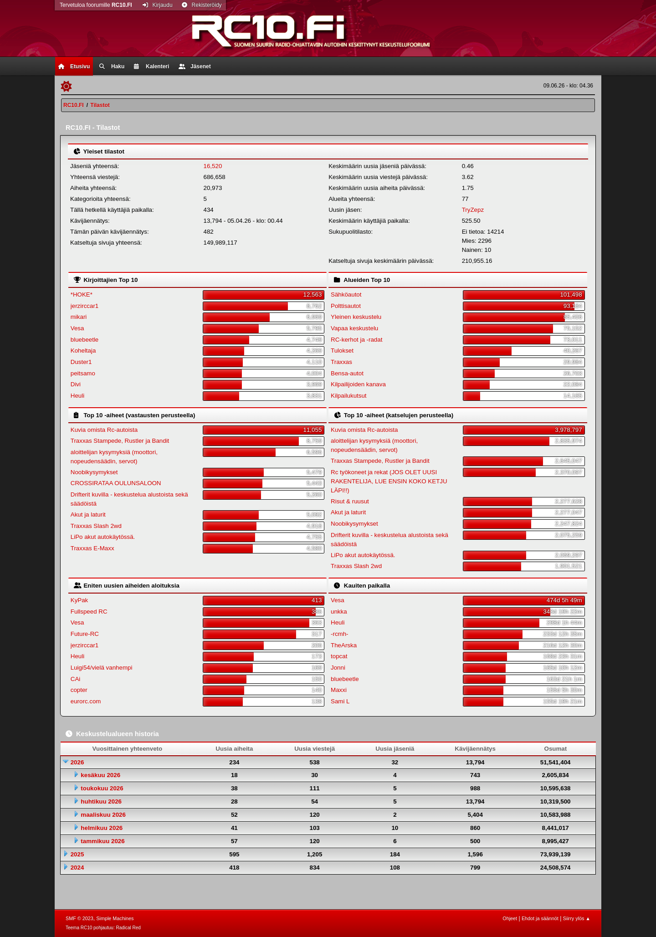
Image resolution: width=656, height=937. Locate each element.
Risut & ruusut (350, 501)
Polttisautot (346, 305)
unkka (339, 611)
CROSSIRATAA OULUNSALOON (116, 483)
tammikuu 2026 (102, 841)
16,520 (213, 166)
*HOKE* (81, 294)
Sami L (340, 701)
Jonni (338, 667)
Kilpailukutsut (349, 395)
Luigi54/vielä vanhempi (102, 667)
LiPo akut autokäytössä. (103, 536)
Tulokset (342, 350)
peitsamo (83, 373)
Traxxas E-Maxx (92, 548)
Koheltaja (83, 350)
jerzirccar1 (84, 305)
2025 (77, 854)
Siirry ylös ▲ (576, 918)
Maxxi (339, 689)
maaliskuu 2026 (103, 814)
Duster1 (81, 361)
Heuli (77, 395)
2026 (77, 762)
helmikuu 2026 (102, 827)
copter (79, 689)
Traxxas (341, 361)
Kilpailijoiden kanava (358, 384)
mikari (79, 316)
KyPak (79, 600)
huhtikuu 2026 (101, 801)
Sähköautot (346, 294)
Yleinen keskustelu (356, 316)
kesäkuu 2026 (100, 775)
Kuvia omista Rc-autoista (104, 429)
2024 (77, 867)
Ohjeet (509, 918)
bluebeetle (85, 339)
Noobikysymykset (94, 472)
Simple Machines (114, 918)
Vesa (77, 328)
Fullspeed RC (89, 611)
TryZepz (473, 209)
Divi (76, 384)
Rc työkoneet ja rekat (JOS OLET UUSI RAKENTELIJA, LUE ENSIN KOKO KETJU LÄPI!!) (389, 481)
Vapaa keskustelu (354, 328)
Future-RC (85, 633)
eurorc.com (86, 701)
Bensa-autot (347, 373)
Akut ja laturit (88, 514)
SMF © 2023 (79, 918)
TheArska (344, 645)
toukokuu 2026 (102, 788)
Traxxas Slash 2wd (96, 525)
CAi (75, 679)
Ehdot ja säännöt (540, 918)
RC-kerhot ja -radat (356, 339)
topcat (339, 656)
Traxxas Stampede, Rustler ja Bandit (120, 440)
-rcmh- (339, 633)
